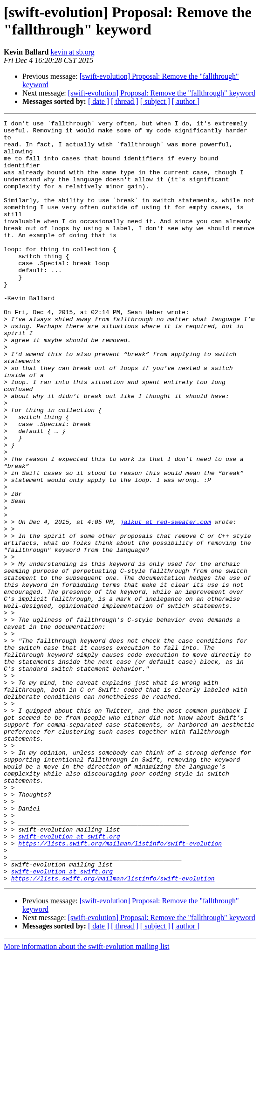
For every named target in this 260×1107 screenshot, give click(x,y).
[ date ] (98, 101)
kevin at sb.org (72, 52)
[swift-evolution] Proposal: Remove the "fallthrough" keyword (161, 93)
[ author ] (186, 101)
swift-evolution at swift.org (69, 980)
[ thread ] (124, 101)
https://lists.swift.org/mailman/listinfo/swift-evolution (120, 988)
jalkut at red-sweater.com (165, 602)
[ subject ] (155, 101)
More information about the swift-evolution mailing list (87, 1099)
